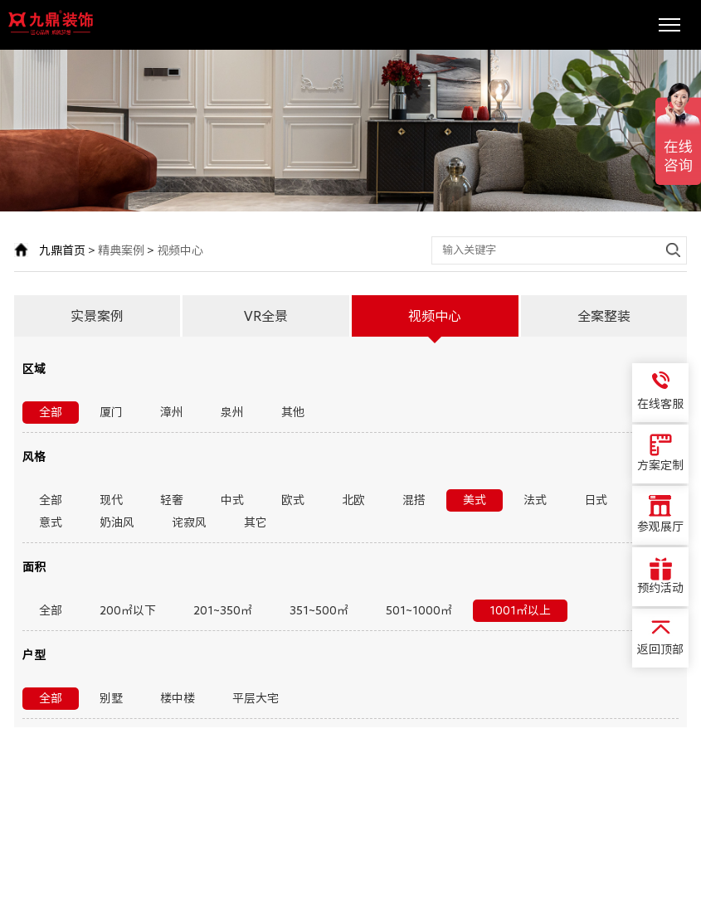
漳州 (171, 412)
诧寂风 (189, 522)
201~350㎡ (222, 610)
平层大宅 (255, 698)
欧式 (292, 500)
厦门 (111, 412)
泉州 (232, 412)
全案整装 (603, 316)
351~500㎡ (319, 610)
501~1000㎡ (419, 610)
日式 (595, 500)
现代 (111, 500)
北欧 (353, 500)
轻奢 (171, 500)
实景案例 (97, 316)
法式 (535, 500)
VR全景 (266, 316)
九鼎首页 (62, 250)
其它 (255, 522)
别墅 (111, 698)
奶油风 (117, 522)
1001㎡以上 (520, 610)
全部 (50, 412)
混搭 (414, 500)
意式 (50, 522)
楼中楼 (177, 698)
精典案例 (121, 250)
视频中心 (180, 250)
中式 (232, 500)
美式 (474, 500)
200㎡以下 (128, 610)
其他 (292, 412)
